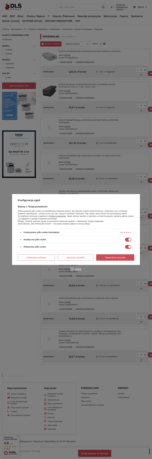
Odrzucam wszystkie (75, 257)
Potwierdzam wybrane (36, 257)
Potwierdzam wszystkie (115, 257)
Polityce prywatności (57, 216)
